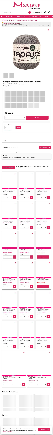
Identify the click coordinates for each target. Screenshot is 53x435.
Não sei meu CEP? (8, 130)
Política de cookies (7, 431)
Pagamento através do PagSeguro (11, 23)
